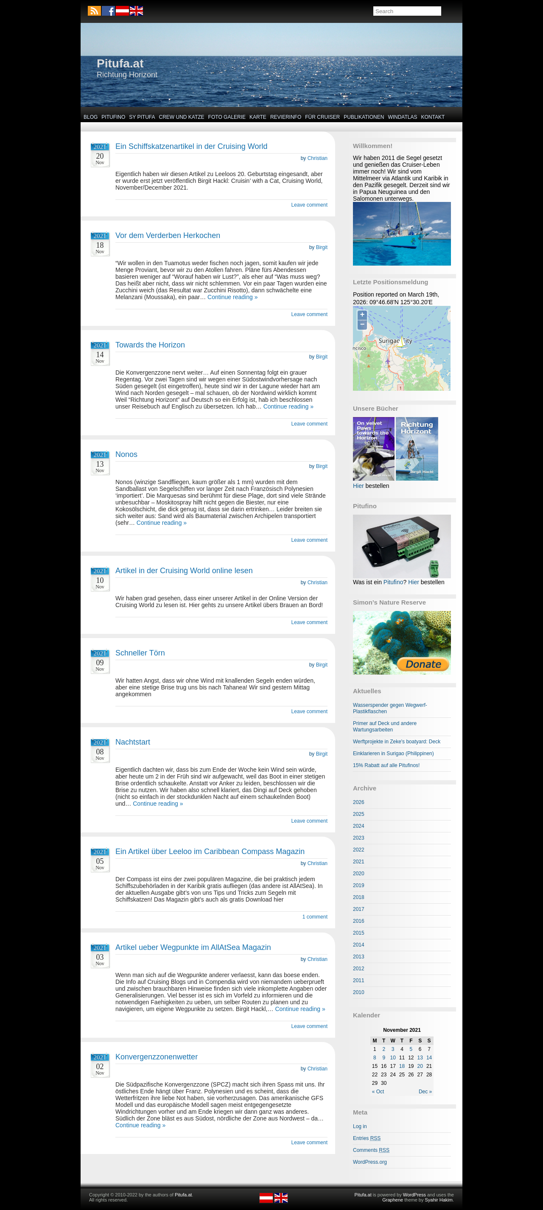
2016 (358, 921)
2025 (358, 814)
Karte (257, 117)
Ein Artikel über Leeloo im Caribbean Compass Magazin (210, 851)
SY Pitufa (142, 117)
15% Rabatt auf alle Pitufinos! (386, 765)
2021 (358, 862)
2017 (358, 909)
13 (420, 1058)
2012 (358, 969)
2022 (358, 850)
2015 (358, 933)
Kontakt (433, 117)
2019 (358, 885)
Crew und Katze (181, 117)
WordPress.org (370, 1162)
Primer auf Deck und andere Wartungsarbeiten (385, 726)
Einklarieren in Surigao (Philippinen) (393, 753)
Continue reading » (232, 297)
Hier (358, 485)
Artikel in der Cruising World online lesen (184, 570)
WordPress (414, 1194)
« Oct (378, 1092)
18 (402, 1066)
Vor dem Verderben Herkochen (167, 235)
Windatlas (402, 117)
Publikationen (364, 117)
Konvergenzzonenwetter (156, 1057)
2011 (358, 980)
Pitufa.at (120, 63)
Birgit (321, 247)
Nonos (126, 454)
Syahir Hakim (439, 1199)
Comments (371, 1150)
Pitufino (113, 117)
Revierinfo (285, 117)
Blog (91, 117)
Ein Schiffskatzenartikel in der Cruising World (191, 146)
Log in (360, 1126)
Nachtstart (132, 742)
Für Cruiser (322, 117)
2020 (358, 874)
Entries (367, 1138)
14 (429, 1058)
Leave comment (309, 205)
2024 (358, 826)
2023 (358, 838)
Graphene (392, 1199)
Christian (317, 158)
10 (392, 1058)
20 (420, 1066)
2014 (358, 945)
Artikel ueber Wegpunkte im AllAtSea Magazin (193, 947)
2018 (358, 897)
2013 (358, 957)
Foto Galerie (227, 117)
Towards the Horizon (150, 345)
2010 (358, 992)
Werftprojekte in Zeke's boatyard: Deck (396, 742)
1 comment (314, 917)
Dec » (425, 1092)
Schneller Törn (140, 653)
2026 (358, 802)
